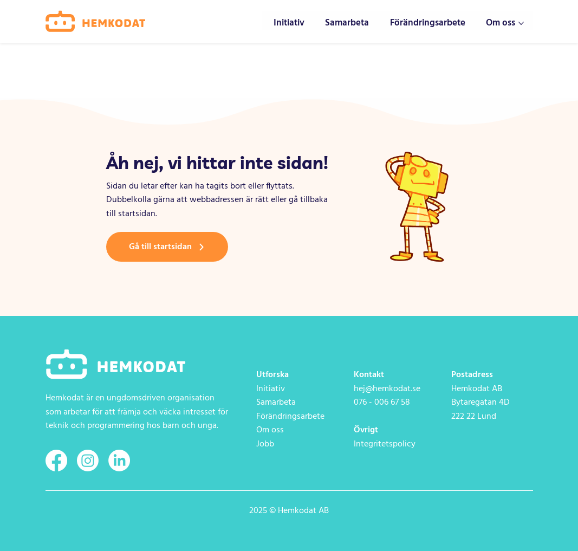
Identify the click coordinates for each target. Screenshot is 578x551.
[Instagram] (88, 460)
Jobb (265, 444)
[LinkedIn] (119, 460)
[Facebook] (56, 460)
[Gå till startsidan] (167, 247)
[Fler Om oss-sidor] (521, 23)
